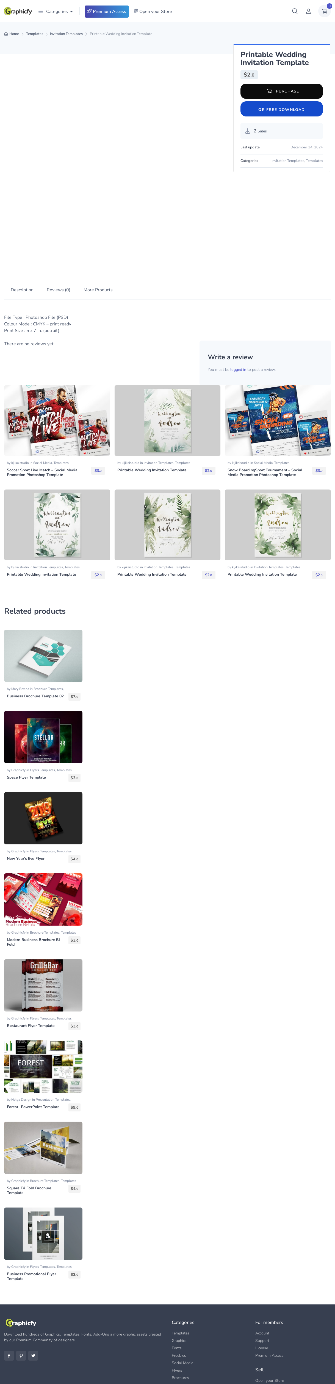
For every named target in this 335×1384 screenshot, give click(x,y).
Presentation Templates (53, 1047)
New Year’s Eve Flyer (26, 806)
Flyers (177, 1318)
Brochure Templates (48, 636)
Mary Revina (20, 636)
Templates (34, 33)
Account (262, 1281)
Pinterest (21, 1303)
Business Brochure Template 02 (35, 643)
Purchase (283, 91)
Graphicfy (18, 718)
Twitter (33, 1303)
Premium (233, 1373)
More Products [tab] (98, 238)
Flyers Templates (42, 718)
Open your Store (153, 12)
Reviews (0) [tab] (58, 238)
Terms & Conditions (315, 1373)
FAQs (289, 1373)
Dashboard (264, 1336)
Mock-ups (180, 1333)
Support (262, 1288)
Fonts (177, 1295)
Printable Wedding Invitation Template (152, 417)
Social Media (42, 410)
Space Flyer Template (26, 725)
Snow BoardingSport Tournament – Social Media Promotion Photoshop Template (265, 420)
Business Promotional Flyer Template (31, 1224)
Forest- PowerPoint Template (33, 1054)
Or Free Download (281, 109)
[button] (295, 11)
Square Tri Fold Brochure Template (29, 1138)
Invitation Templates (66, 33)
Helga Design (21, 1047)
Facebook (9, 1303)
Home (14, 33)
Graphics (179, 1288)
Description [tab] (22, 238)
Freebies (179, 1303)
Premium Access (106, 12)
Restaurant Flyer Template (31, 973)
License (261, 1295)
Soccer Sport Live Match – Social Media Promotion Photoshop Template (42, 420)
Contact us (269, 1373)
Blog (250, 1373)
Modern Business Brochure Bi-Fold (34, 890)
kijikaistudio (20, 410)
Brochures (180, 1325)
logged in (238, 317)
